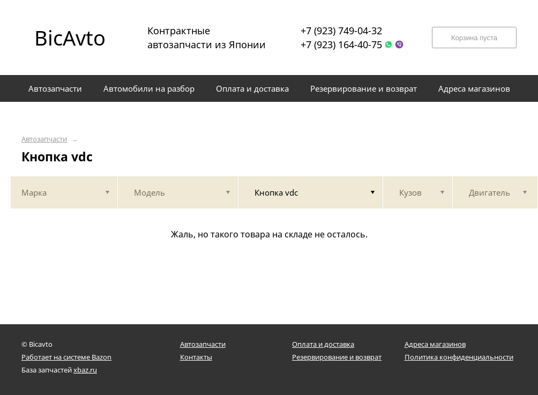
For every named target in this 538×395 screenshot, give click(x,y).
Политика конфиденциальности (459, 357)
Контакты (196, 357)
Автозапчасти (44, 139)
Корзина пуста (474, 38)
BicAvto (70, 37)
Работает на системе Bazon (66, 357)
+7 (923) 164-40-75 (341, 44)
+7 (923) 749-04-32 (341, 30)
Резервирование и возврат (337, 357)
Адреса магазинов (435, 344)
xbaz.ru (85, 370)
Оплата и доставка (323, 344)
